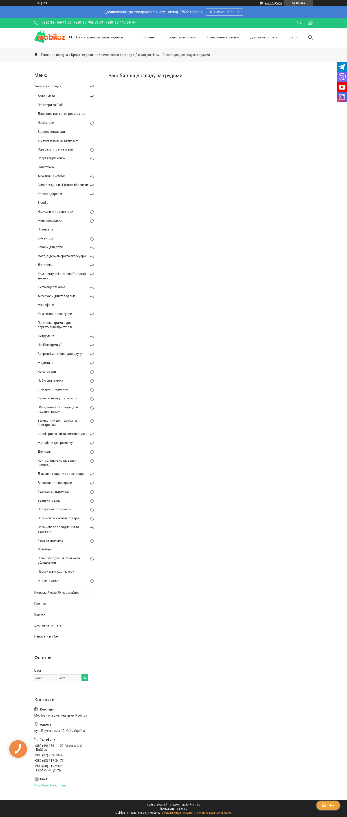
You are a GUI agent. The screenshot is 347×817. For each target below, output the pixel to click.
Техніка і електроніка (53, 491)
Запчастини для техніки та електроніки (57, 423)
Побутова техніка (50, 380)
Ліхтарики (45, 265)
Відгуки (39, 614)
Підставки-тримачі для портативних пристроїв (55, 325)
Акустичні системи (51, 176)
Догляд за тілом (147, 55)
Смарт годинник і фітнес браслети (63, 185)
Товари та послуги (179, 37)
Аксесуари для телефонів (57, 296)
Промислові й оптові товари (58, 518)
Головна (149, 37)
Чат (328, 805)
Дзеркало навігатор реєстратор (61, 113)
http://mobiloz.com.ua (50, 785)
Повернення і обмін (221, 37)
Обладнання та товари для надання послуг (58, 409)
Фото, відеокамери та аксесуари (62, 256)
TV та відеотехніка (51, 287)
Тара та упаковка (50, 540)
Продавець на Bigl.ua (173, 808)
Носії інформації (49, 345)
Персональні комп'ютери (56, 571)
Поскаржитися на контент (178, 812)
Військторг (46, 238)
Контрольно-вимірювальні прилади (57, 463)
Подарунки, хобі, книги (54, 509)
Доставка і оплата (263, 37)
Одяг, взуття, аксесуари (55, 149)
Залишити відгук (299, 23)
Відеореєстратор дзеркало (58, 140)
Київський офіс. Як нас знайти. (56, 592)
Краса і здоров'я (83, 55)
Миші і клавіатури (51, 220)
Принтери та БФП (50, 105)
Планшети (45, 229)
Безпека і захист (50, 500)
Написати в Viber (46, 636)
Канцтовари (47, 371)
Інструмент (46, 336)
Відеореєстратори (51, 131)
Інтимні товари (48, 580)
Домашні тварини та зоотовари (61, 474)
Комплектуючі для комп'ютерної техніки (62, 276)
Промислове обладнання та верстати (58, 529)
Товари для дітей (50, 247)
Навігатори (46, 122)
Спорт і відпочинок (51, 158)
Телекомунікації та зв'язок (57, 398)
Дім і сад (44, 451)
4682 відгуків (273, 3)
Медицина (45, 363)
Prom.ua (195, 804)
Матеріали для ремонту (55, 443)
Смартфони (46, 167)
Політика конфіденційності (214, 812)
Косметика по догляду (115, 55)
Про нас (40, 603)
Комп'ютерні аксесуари (55, 314)
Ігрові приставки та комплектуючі (62, 434)
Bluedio (43, 202)
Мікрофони (46, 305)
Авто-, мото (46, 96)
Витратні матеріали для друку (60, 354)
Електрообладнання (53, 389)
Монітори (45, 549)
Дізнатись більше (224, 12)
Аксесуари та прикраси (55, 483)
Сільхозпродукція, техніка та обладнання (59, 560)
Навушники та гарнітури (55, 211)
